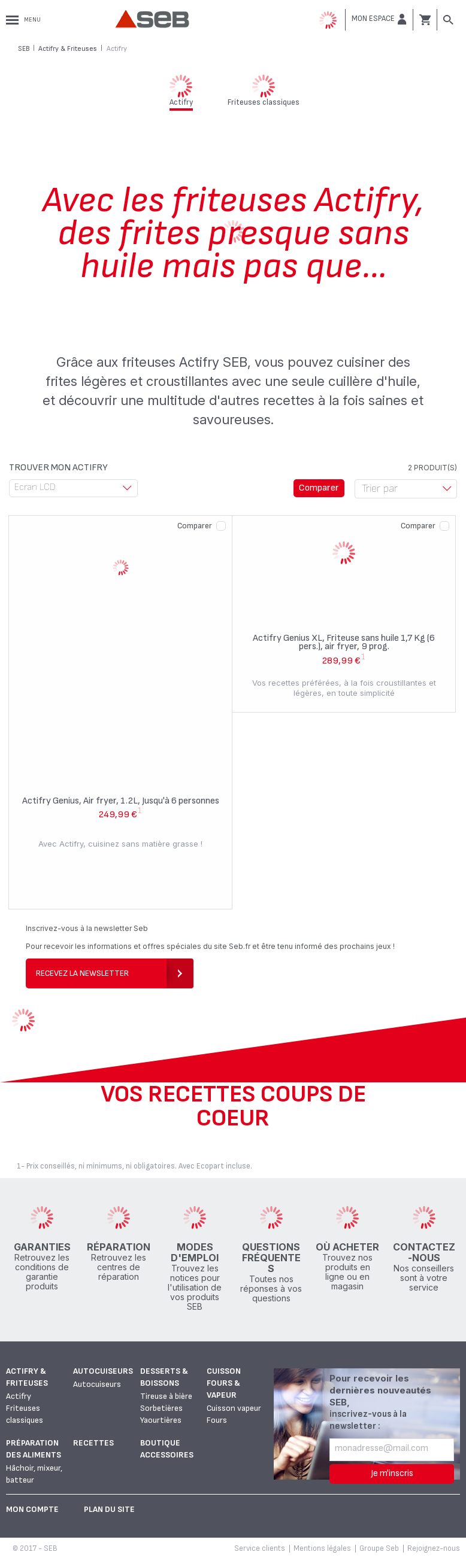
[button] (379, 19)
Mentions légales (322, 1548)
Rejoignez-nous (433, 1548)
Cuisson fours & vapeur (224, 1383)
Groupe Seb (379, 1548)
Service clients (259, 1548)
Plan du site (109, 1509)
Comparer (194, 526)
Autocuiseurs (103, 1371)
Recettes (93, 1443)
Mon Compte (32, 1509)
